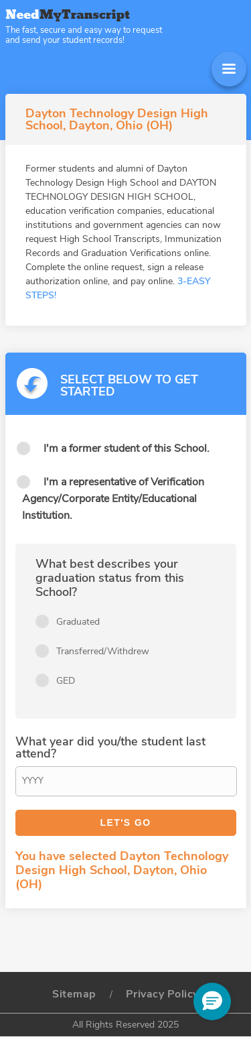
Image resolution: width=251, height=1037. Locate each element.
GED (65, 680)
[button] (212, 1001)
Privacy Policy (162, 994)
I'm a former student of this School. (127, 448)
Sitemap (74, 994)
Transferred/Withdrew (102, 651)
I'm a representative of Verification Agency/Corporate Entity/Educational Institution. (113, 499)
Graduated (78, 621)
